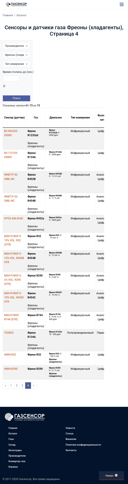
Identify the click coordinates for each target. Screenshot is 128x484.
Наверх (112, 475)
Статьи (69, 433)
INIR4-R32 (10, 354)
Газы (11, 439)
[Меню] (121, 4)
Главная (8, 15)
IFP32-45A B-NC (13, 218)
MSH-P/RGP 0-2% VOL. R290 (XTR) (13, 280)
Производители (17, 455)
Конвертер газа (16, 461)
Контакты (71, 450)
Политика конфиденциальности (83, 444)
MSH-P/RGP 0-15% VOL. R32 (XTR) (13, 240)
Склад (11, 444)
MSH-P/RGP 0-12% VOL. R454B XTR (14, 258)
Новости (70, 428)
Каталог (12, 433)
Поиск (16, 98)
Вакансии (71, 439)
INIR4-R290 (11, 368)
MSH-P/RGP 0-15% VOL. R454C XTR (14, 297)
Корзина (13, 466)
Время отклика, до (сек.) (18, 72)
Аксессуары (15, 450)
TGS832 (9, 332)
